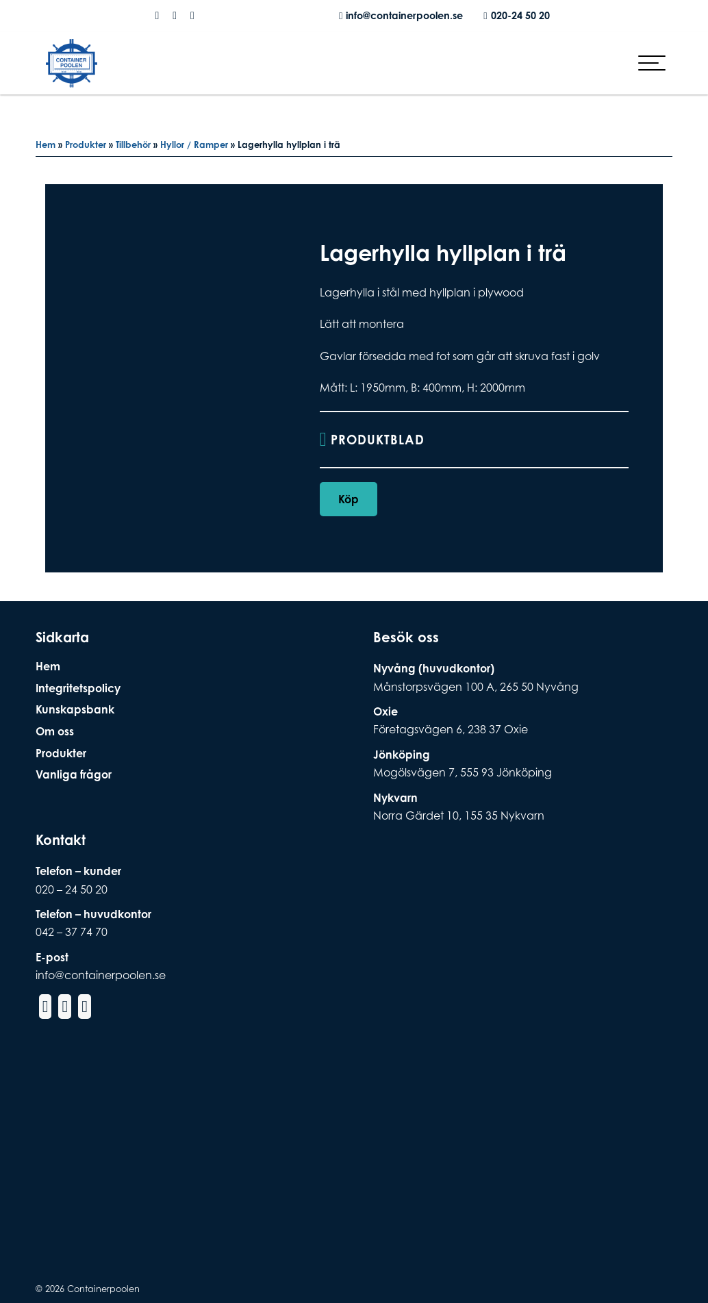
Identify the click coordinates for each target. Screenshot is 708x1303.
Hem (45, 144)
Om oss (55, 731)
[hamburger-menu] (652, 71)
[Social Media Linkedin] (192, 15)
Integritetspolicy (78, 688)
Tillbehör (133, 144)
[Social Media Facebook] (157, 15)
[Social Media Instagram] (175, 15)
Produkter (85, 144)
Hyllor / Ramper (194, 144)
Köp (348, 501)
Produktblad (381, 440)
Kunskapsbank (75, 710)
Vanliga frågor (74, 775)
